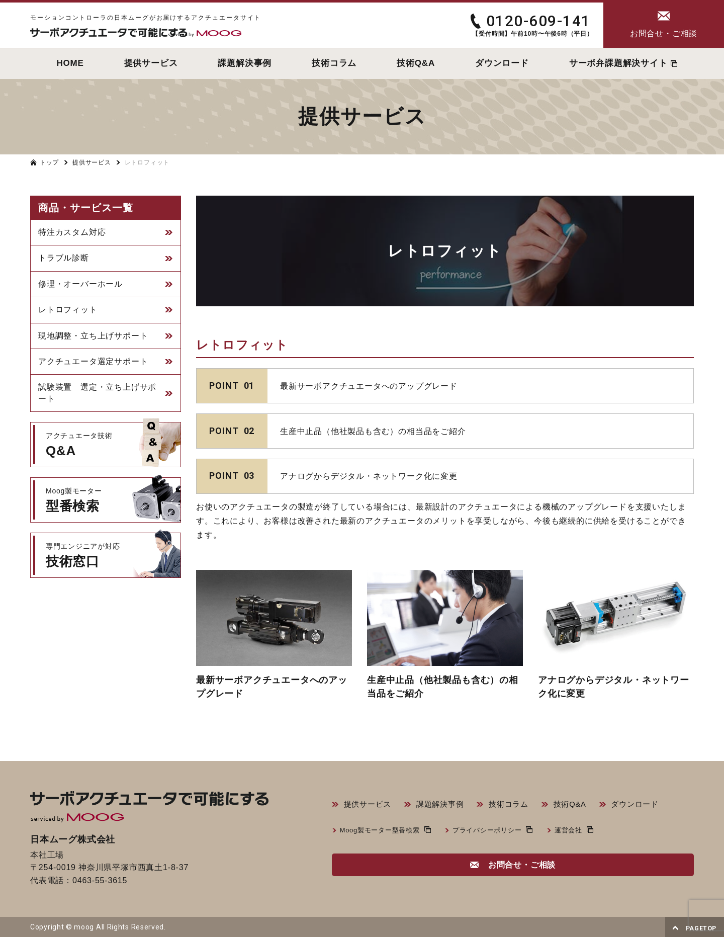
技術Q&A (580, 805)
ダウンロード (647, 805)
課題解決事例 (444, 805)
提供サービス (369, 805)
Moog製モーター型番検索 (383, 831)
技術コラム (516, 805)
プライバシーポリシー (496, 831)
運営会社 (581, 831)
